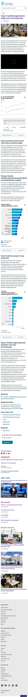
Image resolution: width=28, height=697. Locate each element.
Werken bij (3, 657)
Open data (3, 612)
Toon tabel (20, 135)
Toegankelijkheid (5, 674)
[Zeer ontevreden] (3, 437)
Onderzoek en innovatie (6, 655)
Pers (2, 651)
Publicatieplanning (5, 691)
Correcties (3, 661)
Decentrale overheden (6, 635)
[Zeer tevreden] (13, 437)
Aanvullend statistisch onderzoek (8, 616)
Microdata (3, 614)
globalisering (6, 424)
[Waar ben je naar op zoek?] (14, 8)
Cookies (2, 672)
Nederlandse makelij (14, 184)
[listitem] (2, 454)
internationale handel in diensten (11, 417)
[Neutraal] (8, 437)
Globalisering (6, 430)
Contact (2, 648)
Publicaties (3, 620)
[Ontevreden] (5, 437)
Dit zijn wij (3, 653)
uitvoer (4, 419)
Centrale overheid (5, 633)
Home (3, 13)
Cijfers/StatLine (4, 608)
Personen (3, 637)
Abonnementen (4, 680)
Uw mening (23, 696)
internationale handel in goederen (12, 414)
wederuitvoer (6, 421)
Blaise (2, 624)
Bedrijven (3, 631)
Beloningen (3, 641)
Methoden (3, 622)
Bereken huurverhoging (6, 610)
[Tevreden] (10, 437)
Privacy (2, 639)
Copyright (3, 670)
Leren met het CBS (5, 659)
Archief (2, 678)
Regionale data (4, 618)
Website (3, 668)
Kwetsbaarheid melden (6, 676)
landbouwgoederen (13, 71)
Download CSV (7, 135)
